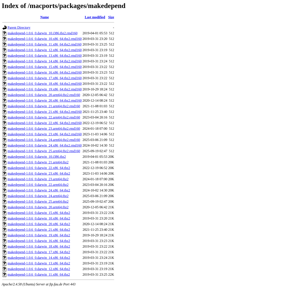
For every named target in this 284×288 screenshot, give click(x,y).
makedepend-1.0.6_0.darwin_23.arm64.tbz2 (38, 179)
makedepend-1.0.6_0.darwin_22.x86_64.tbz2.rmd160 (45, 123)
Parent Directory (19, 27)
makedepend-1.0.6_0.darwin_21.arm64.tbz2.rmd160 (44, 106)
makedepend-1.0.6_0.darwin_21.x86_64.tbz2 (39, 229)
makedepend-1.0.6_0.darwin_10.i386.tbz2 (37, 156)
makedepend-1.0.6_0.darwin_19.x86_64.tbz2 (39, 235)
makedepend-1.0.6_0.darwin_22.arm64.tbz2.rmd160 (44, 117)
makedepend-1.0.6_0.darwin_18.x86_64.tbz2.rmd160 (45, 83)
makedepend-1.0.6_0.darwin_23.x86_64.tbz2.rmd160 (45, 134)
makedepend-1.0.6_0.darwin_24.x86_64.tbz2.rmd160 (45, 145)
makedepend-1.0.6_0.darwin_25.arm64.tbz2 (38, 201)
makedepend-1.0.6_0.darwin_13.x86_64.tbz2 (39, 263)
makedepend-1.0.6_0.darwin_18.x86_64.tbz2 (39, 246)
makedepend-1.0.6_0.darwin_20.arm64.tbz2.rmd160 (44, 95)
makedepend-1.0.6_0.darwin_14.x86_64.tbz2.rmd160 (45, 61)
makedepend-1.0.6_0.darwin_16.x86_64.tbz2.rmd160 (45, 72)
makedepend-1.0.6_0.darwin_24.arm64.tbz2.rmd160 (44, 140)
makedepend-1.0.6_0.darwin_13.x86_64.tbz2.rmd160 (45, 55)
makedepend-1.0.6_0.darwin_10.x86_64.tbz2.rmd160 (45, 39)
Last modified (95, 17)
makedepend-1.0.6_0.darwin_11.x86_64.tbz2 (39, 274)
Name (44, 17)
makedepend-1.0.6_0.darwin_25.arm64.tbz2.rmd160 (44, 151)
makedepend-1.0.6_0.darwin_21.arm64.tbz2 (38, 162)
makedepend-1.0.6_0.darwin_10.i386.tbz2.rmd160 (42, 33)
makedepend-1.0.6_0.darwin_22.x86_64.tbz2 (39, 168)
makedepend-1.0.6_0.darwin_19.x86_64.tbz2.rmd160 (45, 89)
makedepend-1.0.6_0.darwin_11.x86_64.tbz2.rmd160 (44, 44)
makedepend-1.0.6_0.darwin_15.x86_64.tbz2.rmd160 (45, 67)
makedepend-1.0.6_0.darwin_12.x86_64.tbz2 (39, 269)
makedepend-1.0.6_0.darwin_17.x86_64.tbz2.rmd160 (45, 78)
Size (111, 17)
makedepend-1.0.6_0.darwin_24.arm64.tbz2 (38, 196)
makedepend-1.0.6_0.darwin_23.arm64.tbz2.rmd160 (44, 128)
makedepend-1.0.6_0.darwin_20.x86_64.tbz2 (39, 224)
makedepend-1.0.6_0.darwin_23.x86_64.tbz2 (39, 173)
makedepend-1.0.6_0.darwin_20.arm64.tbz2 (38, 207)
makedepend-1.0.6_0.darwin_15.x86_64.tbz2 (39, 213)
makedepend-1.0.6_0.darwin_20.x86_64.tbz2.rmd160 (45, 100)
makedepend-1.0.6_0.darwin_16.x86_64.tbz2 (39, 241)
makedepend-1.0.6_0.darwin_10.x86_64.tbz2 (39, 218)
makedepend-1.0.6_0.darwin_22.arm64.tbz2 (38, 185)
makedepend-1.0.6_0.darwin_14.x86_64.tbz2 (39, 258)
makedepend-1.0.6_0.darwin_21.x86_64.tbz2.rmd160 (45, 112)
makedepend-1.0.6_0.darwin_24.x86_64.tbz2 (39, 190)
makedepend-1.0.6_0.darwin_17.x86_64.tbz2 (39, 252)
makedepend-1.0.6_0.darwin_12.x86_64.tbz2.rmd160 (45, 50)
